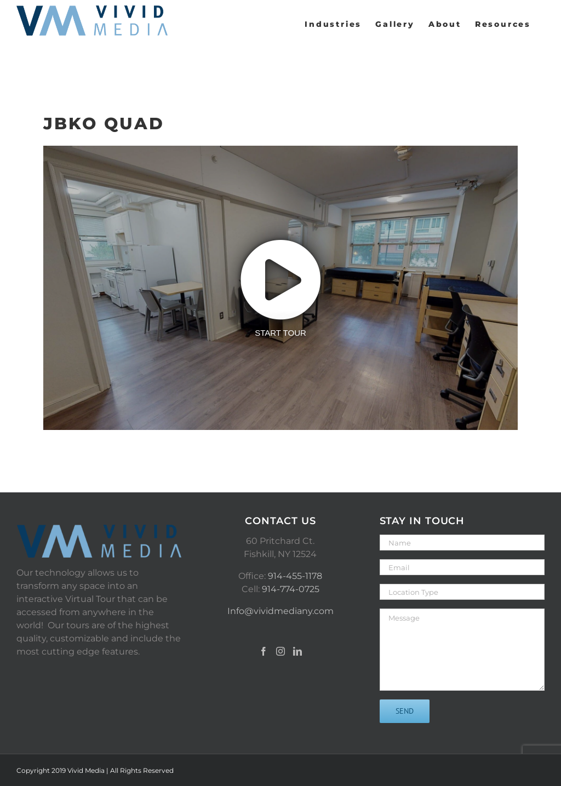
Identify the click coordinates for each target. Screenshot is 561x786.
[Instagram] (280, 651)
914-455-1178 (295, 576)
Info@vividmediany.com (280, 611)
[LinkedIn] (297, 651)
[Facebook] (263, 651)
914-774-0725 (290, 589)
